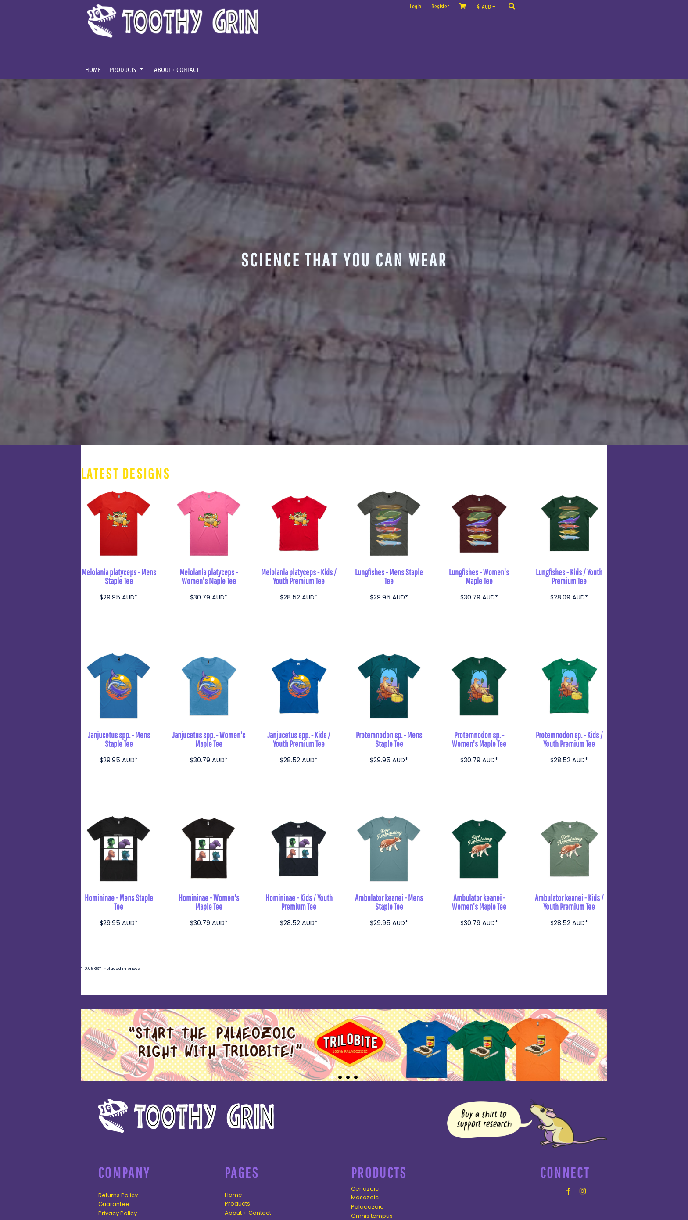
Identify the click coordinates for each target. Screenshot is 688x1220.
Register (440, 6)
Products (237, 1203)
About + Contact (248, 1213)
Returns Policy (118, 1195)
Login (415, 6)
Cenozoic (365, 1188)
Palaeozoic (367, 1206)
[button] (488, 6)
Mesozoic (365, 1197)
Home (233, 1195)
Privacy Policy (117, 1213)
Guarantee (113, 1204)
